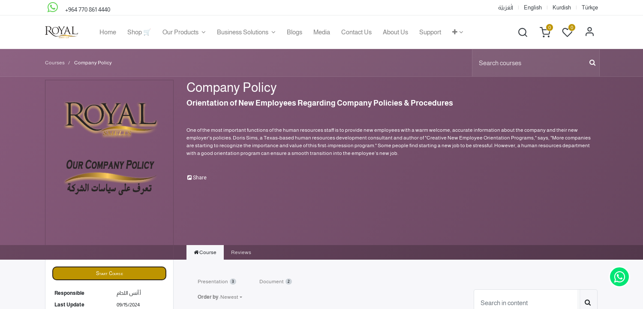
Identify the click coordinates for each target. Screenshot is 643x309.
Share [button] (197, 178)
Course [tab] (205, 252)
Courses (55, 63)
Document (275, 282)
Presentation (217, 282)
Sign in (589, 32)
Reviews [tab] (241, 252)
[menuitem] (108, 32)
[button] (458, 32)
